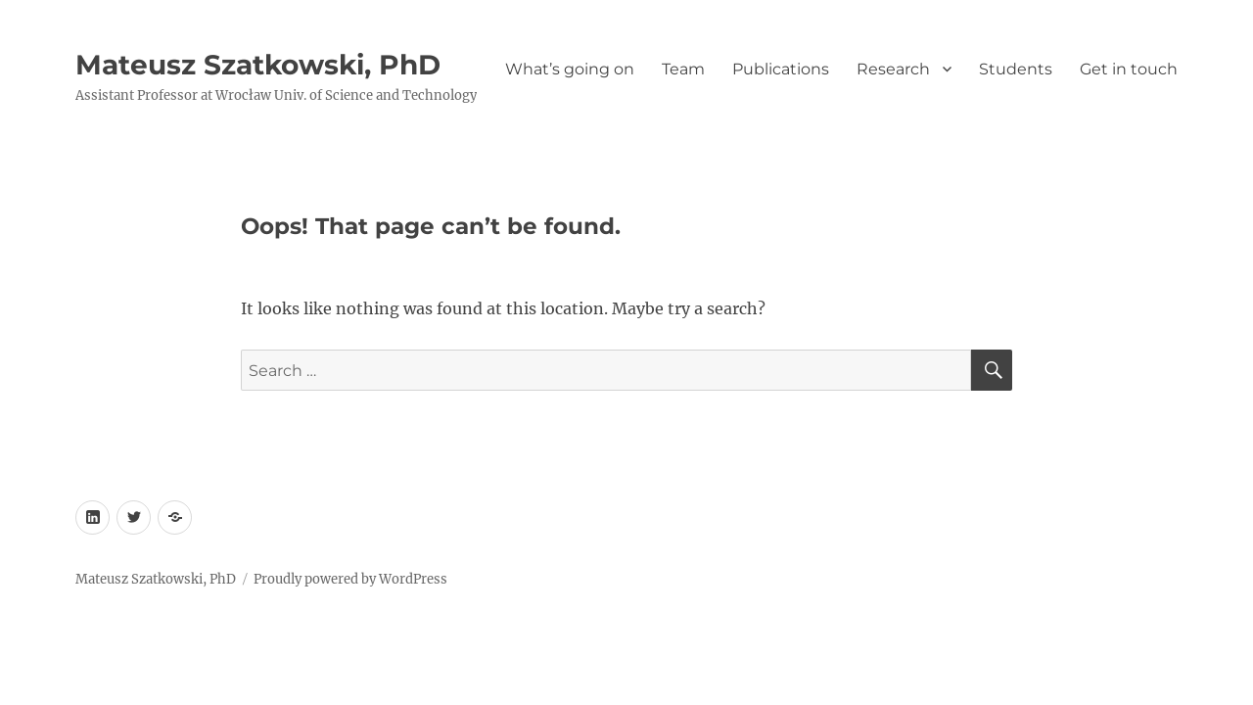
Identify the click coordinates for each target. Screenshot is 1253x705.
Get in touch (1129, 69)
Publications (780, 69)
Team (683, 69)
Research (893, 69)
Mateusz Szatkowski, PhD (258, 64)
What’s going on (569, 69)
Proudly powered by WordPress (350, 579)
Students (1015, 69)
